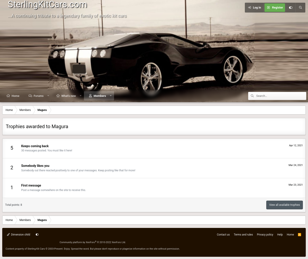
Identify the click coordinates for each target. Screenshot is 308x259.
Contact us (223, 234)
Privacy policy (265, 234)
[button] (48, 95)
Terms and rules (243, 234)
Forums (39, 96)
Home (15, 96)
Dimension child (18, 234)
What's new (68, 96)
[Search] (300, 8)
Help (280, 234)
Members (100, 96)
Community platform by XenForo (93, 242)
